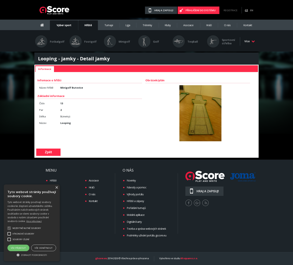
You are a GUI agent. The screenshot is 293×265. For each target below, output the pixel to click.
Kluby (168, 25)
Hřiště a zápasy (135, 201)
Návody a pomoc (136, 187)
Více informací (34, 221)
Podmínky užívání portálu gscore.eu (146, 235)
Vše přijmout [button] (18, 247)
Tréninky (147, 25)
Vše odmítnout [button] (44, 247)
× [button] (56, 187)
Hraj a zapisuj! (163, 10)
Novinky (131, 180)
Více (249, 41)
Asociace (188, 25)
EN (251, 10)
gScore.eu (101, 258)
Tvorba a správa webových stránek (146, 228)
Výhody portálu (135, 194)
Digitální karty (134, 222)
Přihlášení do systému (201, 10)
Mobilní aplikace (135, 215)
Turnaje (108, 25)
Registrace (231, 10)
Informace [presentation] (44, 69)
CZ (246, 10)
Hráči (209, 25)
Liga (127, 25)
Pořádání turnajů (136, 208)
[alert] (32, 222)
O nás (227, 25)
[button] (31, 254)
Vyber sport (64, 25)
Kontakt (247, 25)
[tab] (45, 69)
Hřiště (88, 25)
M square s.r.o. (189, 258)
